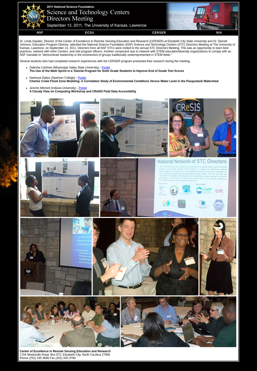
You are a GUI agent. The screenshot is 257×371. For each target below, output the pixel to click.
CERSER (159, 32)
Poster (106, 67)
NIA (219, 32)
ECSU (89, 32)
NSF (40, 32)
